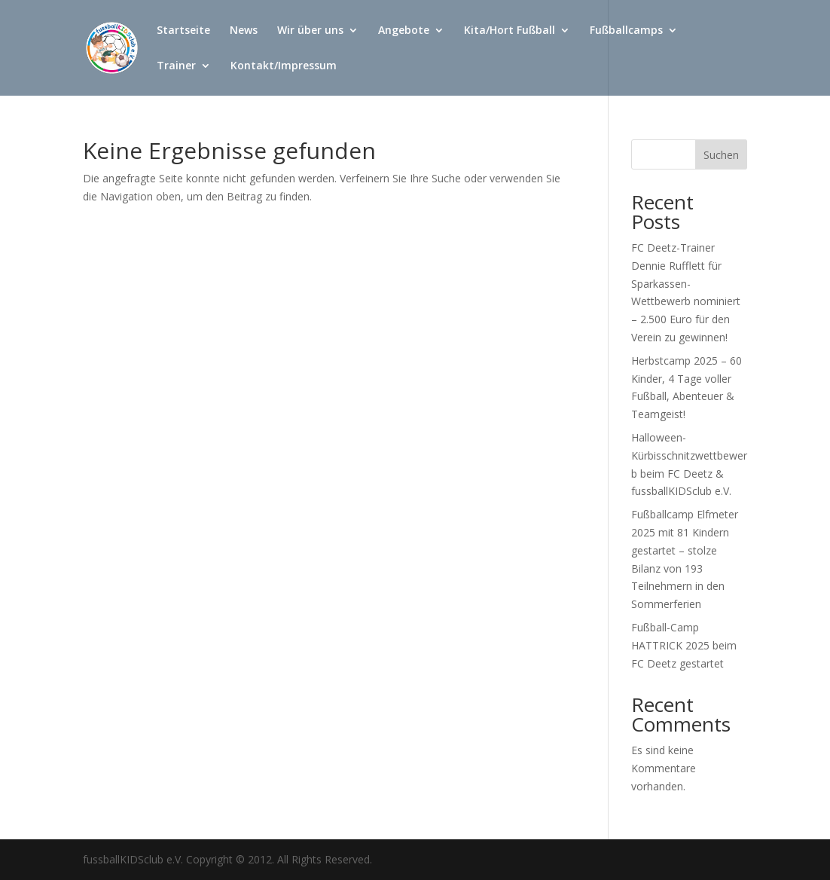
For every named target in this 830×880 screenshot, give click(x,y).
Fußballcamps (626, 31)
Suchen (721, 155)
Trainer (176, 66)
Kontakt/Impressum (283, 66)
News (244, 31)
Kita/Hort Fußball (509, 31)
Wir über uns (310, 31)
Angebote (403, 31)
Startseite (183, 31)
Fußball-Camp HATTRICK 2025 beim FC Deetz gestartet (684, 645)
